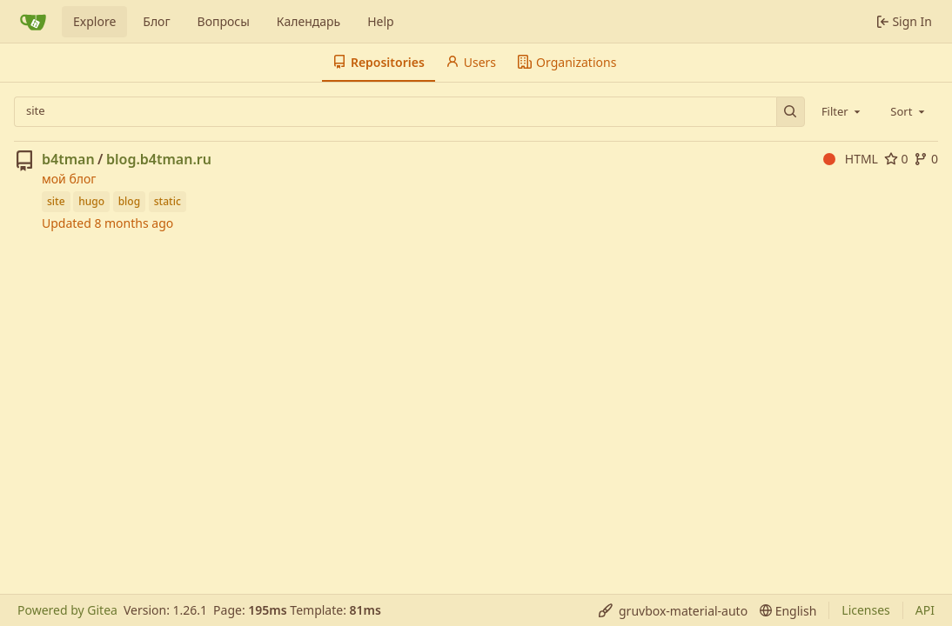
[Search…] (790, 112)
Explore (94, 21)
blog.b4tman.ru (158, 159)
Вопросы (224, 21)
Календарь (308, 21)
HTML (850, 158)
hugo (91, 201)
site (56, 201)
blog (129, 201)
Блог (156, 21)
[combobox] (842, 111)
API (925, 610)
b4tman (68, 159)
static (167, 201)
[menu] (673, 611)
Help (380, 21)
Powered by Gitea (67, 610)
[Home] (33, 21)
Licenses (865, 610)
